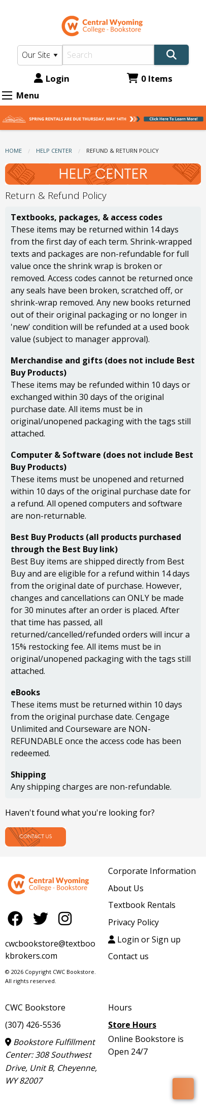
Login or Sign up (144, 939)
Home (13, 150)
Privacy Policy (133, 922)
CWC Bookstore (35, 1007)
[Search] (108, 55)
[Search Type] (39, 55)
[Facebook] (18, 918)
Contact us (128, 956)
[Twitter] (43, 918)
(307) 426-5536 (33, 1024)
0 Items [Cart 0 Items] (150, 78)
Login (52, 78)
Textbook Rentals (142, 905)
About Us (126, 888)
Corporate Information (152, 871)
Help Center (54, 150)
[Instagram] (65, 918)
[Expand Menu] (7, 95)
